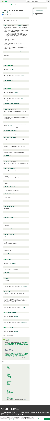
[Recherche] (35, 1)
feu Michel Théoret (27, 415)
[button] (48, 1)
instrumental (25, 345)
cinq (8, 343)
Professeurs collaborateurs (5, 415)
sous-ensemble (11, 343)
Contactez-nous (15, 417)
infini (27, 344)
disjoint (6, 346)
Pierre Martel (14, 412)
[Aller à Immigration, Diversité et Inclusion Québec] (4, 409)
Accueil (3, 4)
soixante (24, 343)
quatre (21, 345)
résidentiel (10, 344)
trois (15, 346)
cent (24, 342)
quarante (6, 344)
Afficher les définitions (7, 14)
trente (18, 343)
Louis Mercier (33, 412)
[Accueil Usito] (3, 1)
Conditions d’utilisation (22, 417)
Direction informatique (18, 414)
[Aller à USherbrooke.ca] (15, 409)
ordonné (6, 345)
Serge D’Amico (12, 414)
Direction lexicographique (5, 414)
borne (20, 344)
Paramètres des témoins (30, 417)
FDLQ (23, 357)
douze (13, 344)
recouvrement (17, 345)
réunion (22, 344)
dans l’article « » (10, 69)
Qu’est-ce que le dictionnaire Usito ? (6, 417)
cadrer (6, 343)
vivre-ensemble (12, 345)
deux (15, 343)
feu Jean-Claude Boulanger (14, 415)
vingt (17, 344)
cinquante (26, 342)
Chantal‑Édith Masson (20, 412)
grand (15, 344)
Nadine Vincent (38, 412)
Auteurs (2, 412)
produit (25, 344)
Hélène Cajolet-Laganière (8, 412)
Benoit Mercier (24, 414)
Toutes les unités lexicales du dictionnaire (9, 4)
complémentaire (12, 346)
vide (9, 345)
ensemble (20, 343)
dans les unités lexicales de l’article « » (16, 75)
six (8, 346)
